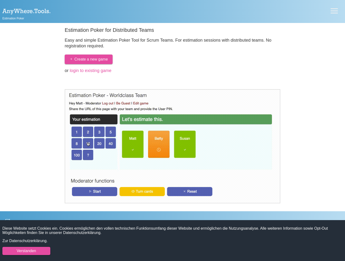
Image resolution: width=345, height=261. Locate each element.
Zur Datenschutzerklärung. (25, 241)
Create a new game (88, 59)
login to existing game (90, 70)
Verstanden (26, 251)
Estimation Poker (13, 18)
